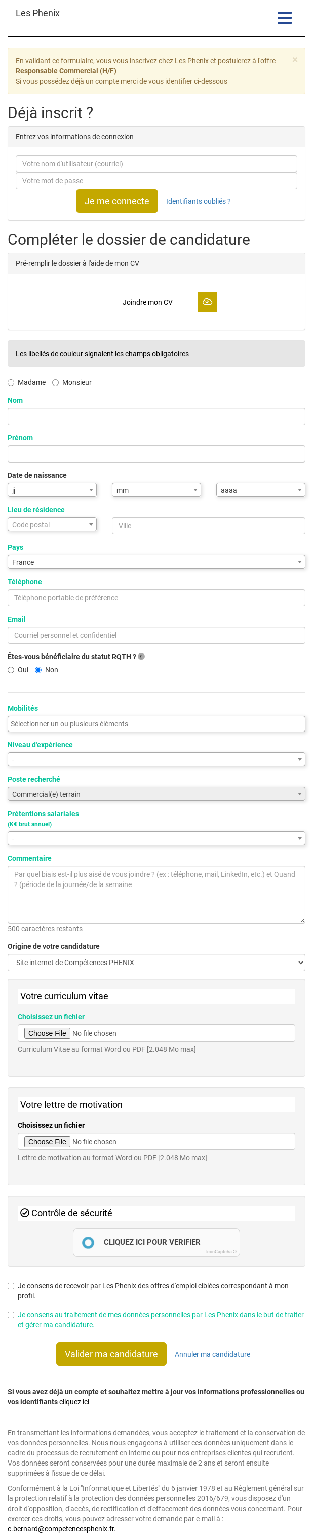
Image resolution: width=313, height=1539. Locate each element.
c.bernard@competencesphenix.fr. (62, 1529)
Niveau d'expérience (40, 745)
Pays (15, 547)
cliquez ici (74, 1402)
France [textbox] (23, 562)
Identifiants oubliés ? (198, 201)
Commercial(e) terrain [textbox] (46, 794)
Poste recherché (34, 779)
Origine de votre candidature (54, 946)
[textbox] (52, 525)
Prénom (20, 438)
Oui (18, 670)
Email (17, 619)
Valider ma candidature (111, 1354)
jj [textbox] (13, 490)
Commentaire (30, 858)
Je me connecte (117, 201)
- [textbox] (13, 760)
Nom (15, 400)
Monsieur (72, 382)
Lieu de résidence (36, 510)
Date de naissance (37, 475)
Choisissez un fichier (51, 1017)
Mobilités (23, 708)
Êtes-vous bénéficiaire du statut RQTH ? (76, 656)
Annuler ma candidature (212, 1354)
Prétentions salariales (43, 819)
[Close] (295, 60)
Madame (27, 382)
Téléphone (25, 582)
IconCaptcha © (221, 1251)
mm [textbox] (122, 490)
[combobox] (52, 490)
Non (46, 670)
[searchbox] (156, 724)
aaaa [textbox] (229, 490)
